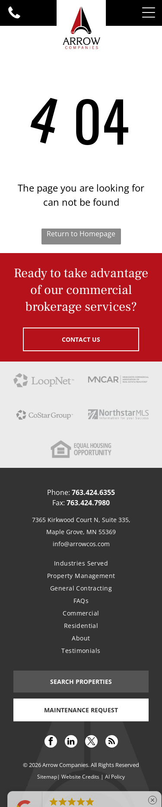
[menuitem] (81, 563)
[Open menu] (148, 12)
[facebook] (50, 742)
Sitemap (47, 776)
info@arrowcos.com (81, 544)
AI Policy (115, 776)
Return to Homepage (81, 233)
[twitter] (91, 742)
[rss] (111, 742)
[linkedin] (71, 742)
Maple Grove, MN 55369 (81, 532)
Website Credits (80, 776)
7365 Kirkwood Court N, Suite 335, (81, 520)
